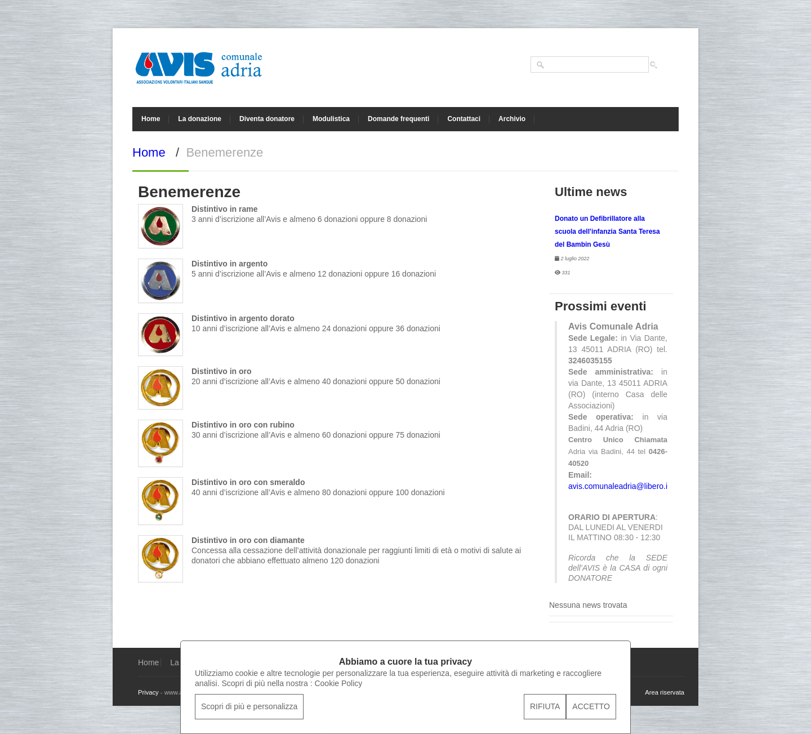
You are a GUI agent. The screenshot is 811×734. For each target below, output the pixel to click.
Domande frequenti (398, 119)
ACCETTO (591, 706)
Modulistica (331, 119)
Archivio (511, 119)
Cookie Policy (338, 683)
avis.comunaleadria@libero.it (619, 486)
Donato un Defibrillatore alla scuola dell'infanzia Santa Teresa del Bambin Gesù (607, 231)
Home (150, 119)
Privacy (148, 692)
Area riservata (664, 692)
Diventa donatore (267, 119)
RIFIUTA (545, 706)
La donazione (199, 119)
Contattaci (463, 119)
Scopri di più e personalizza (249, 706)
